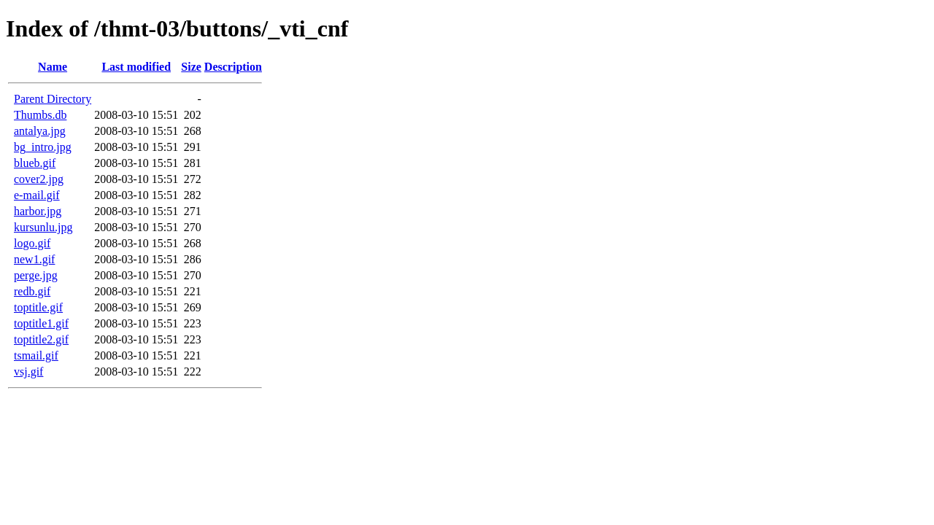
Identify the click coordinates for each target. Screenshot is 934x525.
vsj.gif (28, 371)
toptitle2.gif (41, 339)
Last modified (136, 67)
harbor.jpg (37, 211)
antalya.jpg (40, 131)
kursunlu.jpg (43, 227)
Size (191, 67)
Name (52, 67)
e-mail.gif (37, 195)
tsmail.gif (36, 355)
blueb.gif (34, 163)
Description (233, 67)
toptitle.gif (38, 307)
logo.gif (32, 243)
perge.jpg (36, 275)
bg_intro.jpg (43, 147)
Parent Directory (52, 99)
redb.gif (32, 291)
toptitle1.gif (41, 323)
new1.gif (34, 259)
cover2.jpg (38, 179)
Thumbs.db (40, 115)
